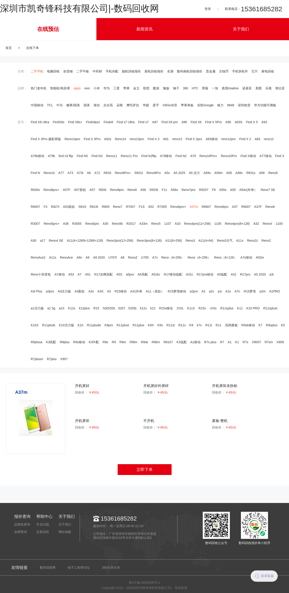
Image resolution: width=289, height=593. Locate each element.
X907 (64, 359)
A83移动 (212, 139)
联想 (146, 88)
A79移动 (166, 156)
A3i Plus (36, 291)
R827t (55, 206)
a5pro (130, 274)
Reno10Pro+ (208, 156)
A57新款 (80, 190)
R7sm (269, 342)
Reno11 (111, 156)
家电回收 (267, 71)
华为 (106, 88)
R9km (156, 342)
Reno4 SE (56, 240)
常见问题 (42, 524)
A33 (177, 223)
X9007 (256, 342)
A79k (51, 156)
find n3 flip (66, 156)
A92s (107, 139)
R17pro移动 (205, 274)
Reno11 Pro (129, 156)
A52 (151, 206)
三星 (116, 88)
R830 (102, 190)
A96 (184, 122)
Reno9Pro (154, 173)
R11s (182, 325)
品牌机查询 (22, 524)
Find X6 (196, 122)
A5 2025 (179, 173)
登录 (208, 9)
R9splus (271, 325)
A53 (71, 274)
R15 (96, 308)
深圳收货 (244, 105)
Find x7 (143, 122)
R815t (94, 206)
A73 (70, 173)
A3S (100, 291)
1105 (217, 223)
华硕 (146, 105)
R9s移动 (79, 342)
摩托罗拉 (132, 105)
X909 (280, 342)
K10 (80, 325)
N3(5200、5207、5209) (119, 308)
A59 (229, 173)
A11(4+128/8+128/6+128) (85, 240)
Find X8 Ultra (40, 122)
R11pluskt (94, 325)
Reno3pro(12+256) (120, 240)
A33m (143, 223)
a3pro (50, 291)
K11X (191, 308)
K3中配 (94, 342)
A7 (80, 274)
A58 (262, 173)
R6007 (246, 206)
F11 (164, 190)
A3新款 (80, 291)
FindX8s (58, 122)
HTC (195, 88)
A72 (97, 173)
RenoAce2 (38, 257)
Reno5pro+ (51, 223)
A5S (119, 274)
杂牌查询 (20, 532)
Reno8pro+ (51, 190)
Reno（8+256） (172, 257)
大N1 (180, 308)
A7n (237, 291)
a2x (211, 291)
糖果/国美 (73, 105)
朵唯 (120, 105)
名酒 (170, 71)
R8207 (203, 190)
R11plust (123, 325)
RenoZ (133, 257)
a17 (42, 240)
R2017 (131, 223)
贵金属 (210, 71)
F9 (214, 190)
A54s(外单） (248, 190)
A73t (80, 173)
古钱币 (223, 71)
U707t (112, 257)
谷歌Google (205, 105)
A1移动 (195, 342)
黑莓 (205, 88)
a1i (220, 291)
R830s (35, 190)
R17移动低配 (173, 274)
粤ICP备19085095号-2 (144, 582)
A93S (238, 122)
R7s (245, 342)
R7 (222, 342)
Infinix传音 (170, 105)
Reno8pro (117, 190)
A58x (239, 173)
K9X (151, 325)
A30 (33, 240)
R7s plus (210, 342)
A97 (155, 122)
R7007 (130, 206)
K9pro (109, 325)
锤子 (176, 88)
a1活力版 (37, 308)
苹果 (126, 88)
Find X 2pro (194, 139)
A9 (87, 257)
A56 (143, 190)
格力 (220, 105)
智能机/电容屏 (60, 88)
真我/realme (230, 88)
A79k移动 (37, 156)
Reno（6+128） (225, 257)
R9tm (133, 342)
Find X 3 (153, 139)
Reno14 (120, 139)
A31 (233, 274)
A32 (256, 223)
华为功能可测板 (265, 105)
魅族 (166, 88)
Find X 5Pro (213, 122)
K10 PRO (253, 308)
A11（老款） (155, 291)
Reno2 (266, 240)
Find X (279, 156)
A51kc (155, 274)
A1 (229, 342)
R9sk (144, 342)
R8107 (168, 342)
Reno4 (267, 223)
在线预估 (48, 29)
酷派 (156, 88)
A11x (239, 240)
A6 (89, 173)
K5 (283, 325)
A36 (66, 223)
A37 (235, 206)
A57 (92, 190)
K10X (34, 325)
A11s (52, 257)
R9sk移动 (248, 325)
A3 (109, 291)
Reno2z (252, 240)
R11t (208, 325)
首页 (8, 48)
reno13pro (137, 139)
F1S (142, 206)
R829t (154, 190)
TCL (50, 105)
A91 (166, 139)
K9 (191, 325)
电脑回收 (53, 71)
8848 (230, 105)
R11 (218, 325)
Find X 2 (245, 139)
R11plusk (48, 325)
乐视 (268, 88)
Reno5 (156, 223)
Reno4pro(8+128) (237, 223)
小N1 (213, 308)
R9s (105, 342)
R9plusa (36, 342)
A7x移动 (246, 257)
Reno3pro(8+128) (149, 240)
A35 (105, 223)
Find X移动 (248, 156)
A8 (122, 257)
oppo (77, 88)
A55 (233, 190)
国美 (87, 105)
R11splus (226, 308)
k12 (153, 308)
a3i (271, 274)
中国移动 (37, 105)
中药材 (97, 71)
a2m (262, 291)
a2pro (194, 291)
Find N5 (82, 156)
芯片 (255, 71)
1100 (278, 223)
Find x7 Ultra (126, 122)
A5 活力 (194, 173)
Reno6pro (221, 206)
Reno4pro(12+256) (197, 223)
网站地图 (64, 532)
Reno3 (190, 240)
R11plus (138, 325)
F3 (45, 206)
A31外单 (136, 291)
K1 (237, 342)
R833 (107, 173)
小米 (96, 88)
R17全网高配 (103, 274)
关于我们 (241, 29)
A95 (228, 122)
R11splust (270, 308)
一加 (215, 88)
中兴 (59, 105)
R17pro (245, 274)
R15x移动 (166, 308)
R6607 (206, 206)
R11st (170, 325)
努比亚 (280, 88)
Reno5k (117, 223)
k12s (143, 308)
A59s (207, 173)
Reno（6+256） (199, 257)
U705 (145, 257)
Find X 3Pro (92, 139)
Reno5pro (92, 223)
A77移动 (266, 156)
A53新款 (69, 206)
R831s (250, 173)
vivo (87, 88)
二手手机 (37, 71)
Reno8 (132, 190)
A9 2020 (99, 257)
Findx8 (108, 122)
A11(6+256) (173, 240)
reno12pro (228, 139)
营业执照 (181, 588)
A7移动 (59, 274)
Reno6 (270, 206)
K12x (71, 308)
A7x (155, 257)
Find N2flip (148, 156)
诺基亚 (247, 88)
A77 (61, 173)
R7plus (52, 359)
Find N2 (180, 156)
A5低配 (222, 274)
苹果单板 (187, 105)
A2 (203, 291)
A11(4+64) (205, 240)
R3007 (35, 223)
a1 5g (51, 308)
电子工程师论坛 (79, 567)
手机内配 (112, 71)
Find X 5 (252, 122)
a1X (62, 308)
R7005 (162, 206)
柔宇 (156, 105)
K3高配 (51, 342)
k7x (199, 325)
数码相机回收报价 (189, 71)
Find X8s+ (75, 122)
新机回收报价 (153, 71)
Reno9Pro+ (123, 173)
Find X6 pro (169, 122)
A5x (167, 173)
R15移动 (120, 291)
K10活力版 (66, 325)
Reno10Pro (229, 156)
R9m (122, 342)
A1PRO (274, 291)
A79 (193, 156)
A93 (264, 122)
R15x (202, 308)
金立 (136, 88)
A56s (174, 190)
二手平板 (82, 71)
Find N (35, 173)
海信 (96, 105)
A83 (257, 139)
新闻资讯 (144, 29)
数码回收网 (48, 567)
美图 (258, 88)
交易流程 (42, 532)
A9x (79, 257)
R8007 (35, 206)
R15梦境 (250, 291)
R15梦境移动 (177, 291)
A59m (218, 173)
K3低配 (182, 342)
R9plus (65, 342)
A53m (260, 257)
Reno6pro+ (178, 206)
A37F (258, 206)
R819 (82, 206)
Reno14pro (72, 139)
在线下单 (32, 48)
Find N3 (97, 156)
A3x (91, 291)
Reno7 (117, 206)
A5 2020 (260, 274)
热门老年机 (39, 88)
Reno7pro (189, 190)
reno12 (269, 139)
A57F (66, 190)
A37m (194, 206)
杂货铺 (68, 71)
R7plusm (37, 359)
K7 (260, 325)
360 (185, 88)
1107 (167, 223)
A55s (222, 190)
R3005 (77, 223)
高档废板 (231, 325)
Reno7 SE (268, 190)
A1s (228, 291)
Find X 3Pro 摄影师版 (46, 139)
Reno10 (49, 173)
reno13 (177, 139)
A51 (88, 274)
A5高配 (143, 274)
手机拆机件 (240, 71)
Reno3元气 (225, 240)
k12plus (84, 308)
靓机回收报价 (131, 71)
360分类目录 (111, 567)
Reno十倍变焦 (41, 274)
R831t (139, 173)
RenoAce (66, 257)
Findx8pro (93, 122)
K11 (240, 308)
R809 (105, 206)
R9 (114, 342)
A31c (189, 274)
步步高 (108, 105)
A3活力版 (64, 291)
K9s (160, 325)
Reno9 (272, 173)
